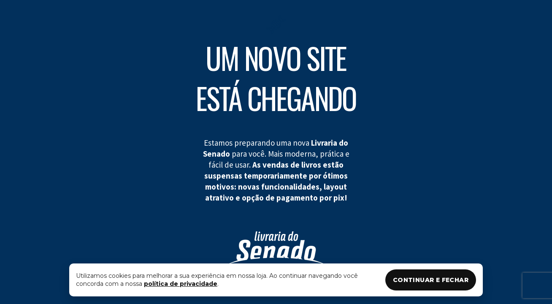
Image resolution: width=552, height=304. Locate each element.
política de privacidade (180, 284)
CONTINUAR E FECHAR (430, 280)
